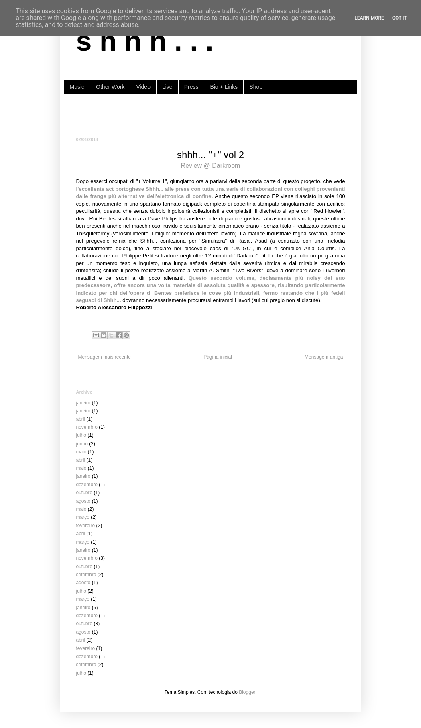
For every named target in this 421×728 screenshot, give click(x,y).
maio (81, 452)
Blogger (247, 692)
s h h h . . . (145, 41)
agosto (83, 501)
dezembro (87, 484)
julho (81, 435)
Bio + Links (224, 87)
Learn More (369, 18)
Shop (255, 87)
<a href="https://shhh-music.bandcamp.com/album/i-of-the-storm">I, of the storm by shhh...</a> (210, 114)
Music (77, 87)
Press (191, 87)
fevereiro (85, 525)
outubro (84, 493)
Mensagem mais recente (104, 357)
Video (143, 87)
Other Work (110, 87)
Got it (399, 18)
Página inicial (217, 357)
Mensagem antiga (324, 357)
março (82, 517)
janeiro (83, 403)
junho (82, 444)
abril (80, 419)
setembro (86, 574)
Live (167, 87)
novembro (87, 427)
